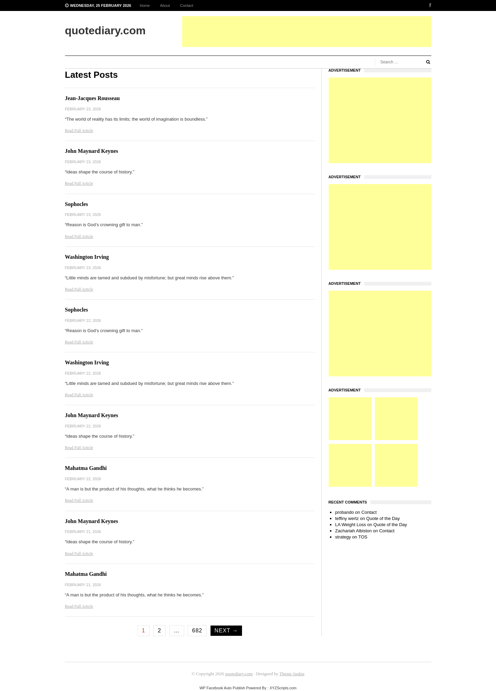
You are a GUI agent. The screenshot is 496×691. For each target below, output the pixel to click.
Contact (186, 5)
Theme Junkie (291, 673)
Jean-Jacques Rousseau (92, 98)
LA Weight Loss (350, 524)
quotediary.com (239, 673)
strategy (343, 537)
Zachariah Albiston (353, 530)
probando (344, 512)
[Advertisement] (306, 31)
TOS (363, 537)
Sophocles (76, 204)
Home (145, 5)
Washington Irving (87, 257)
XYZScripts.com (282, 688)
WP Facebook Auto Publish (222, 688)
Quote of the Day (383, 518)
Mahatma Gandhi (86, 468)
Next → (226, 630)
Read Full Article (79, 130)
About (165, 5)
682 (197, 630)
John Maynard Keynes (91, 151)
